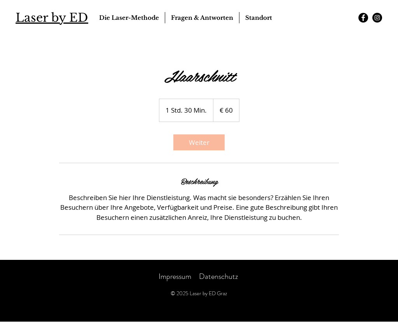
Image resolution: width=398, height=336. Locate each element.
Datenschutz (219, 276)
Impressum (175, 276)
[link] (199, 142)
